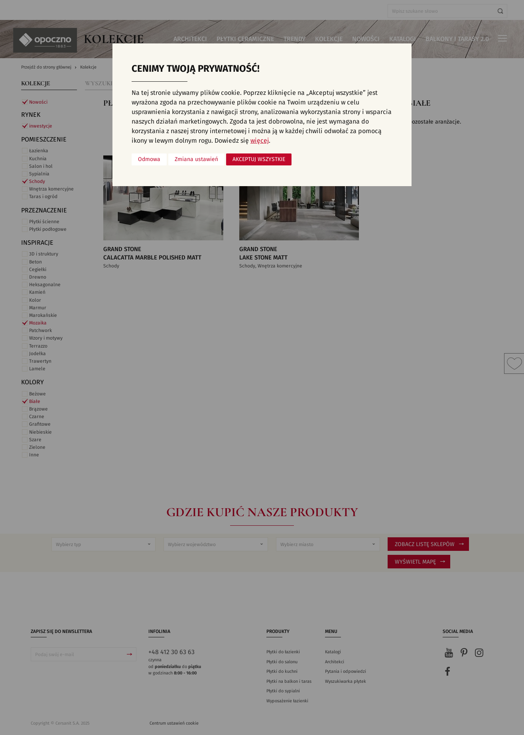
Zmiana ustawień (196, 159)
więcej (259, 141)
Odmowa (149, 159)
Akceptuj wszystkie (258, 159)
